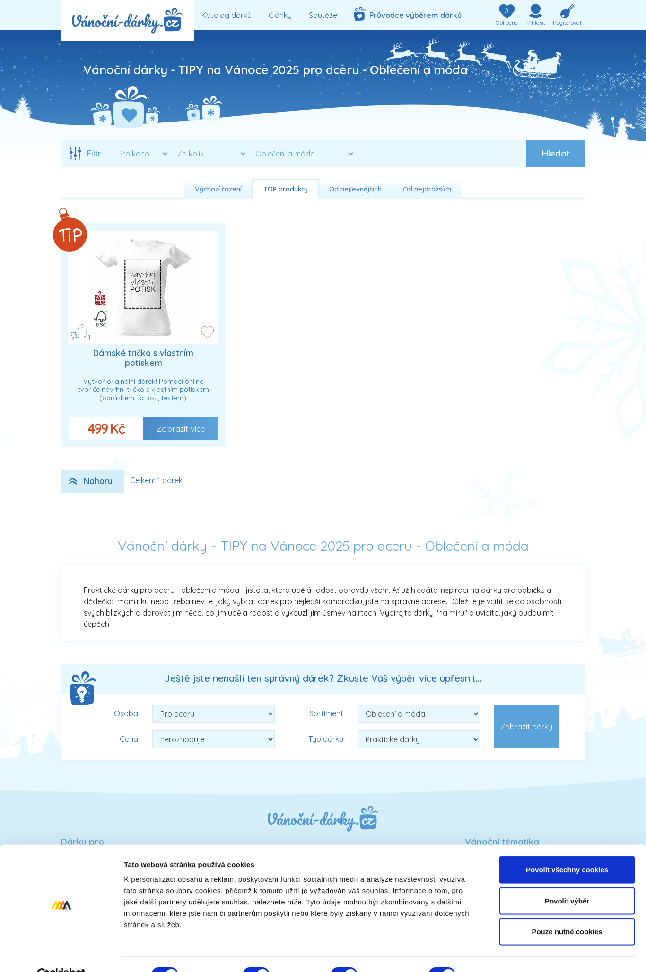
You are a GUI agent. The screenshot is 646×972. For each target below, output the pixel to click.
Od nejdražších (427, 189)
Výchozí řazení (218, 189)
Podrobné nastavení (507, 953)
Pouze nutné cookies (567, 910)
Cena (129, 739)
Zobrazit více (181, 428)
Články (280, 15)
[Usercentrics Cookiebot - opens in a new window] (61, 953)
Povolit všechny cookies (567, 848)
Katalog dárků (226, 15)
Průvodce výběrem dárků (408, 14)
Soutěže (323, 15)
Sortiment (326, 713)
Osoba (126, 713)
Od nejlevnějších (355, 189)
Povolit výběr (567, 879)
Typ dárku (325, 739)
